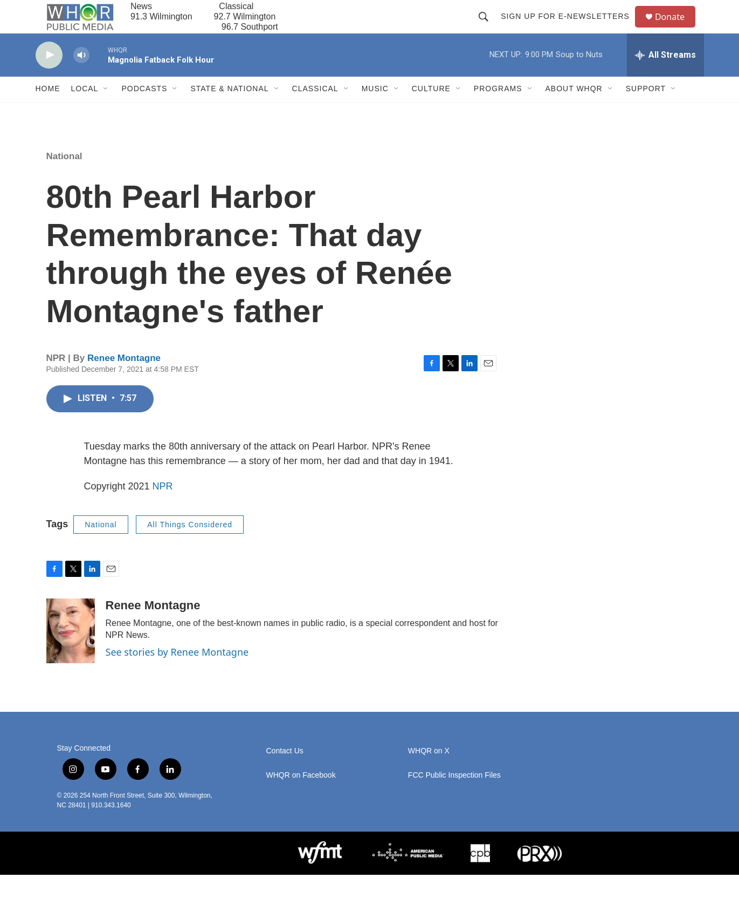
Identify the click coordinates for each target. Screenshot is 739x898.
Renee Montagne (124, 381)
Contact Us (284, 774)
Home (48, 112)
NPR (163, 509)
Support (646, 112)
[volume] (81, 78)
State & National (229, 112)
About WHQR (574, 112)
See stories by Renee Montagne (177, 675)
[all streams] (665, 78)
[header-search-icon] (488, 28)
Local (85, 112)
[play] (49, 78)
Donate (676, 28)
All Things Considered (189, 547)
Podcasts (144, 112)
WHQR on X (429, 774)
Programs (498, 112)
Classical (315, 112)
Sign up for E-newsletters (570, 28)
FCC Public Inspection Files (454, 798)
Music (375, 112)
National (64, 179)
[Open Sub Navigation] (106, 112)
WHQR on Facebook (301, 798)
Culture (431, 112)
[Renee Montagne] (70, 654)
